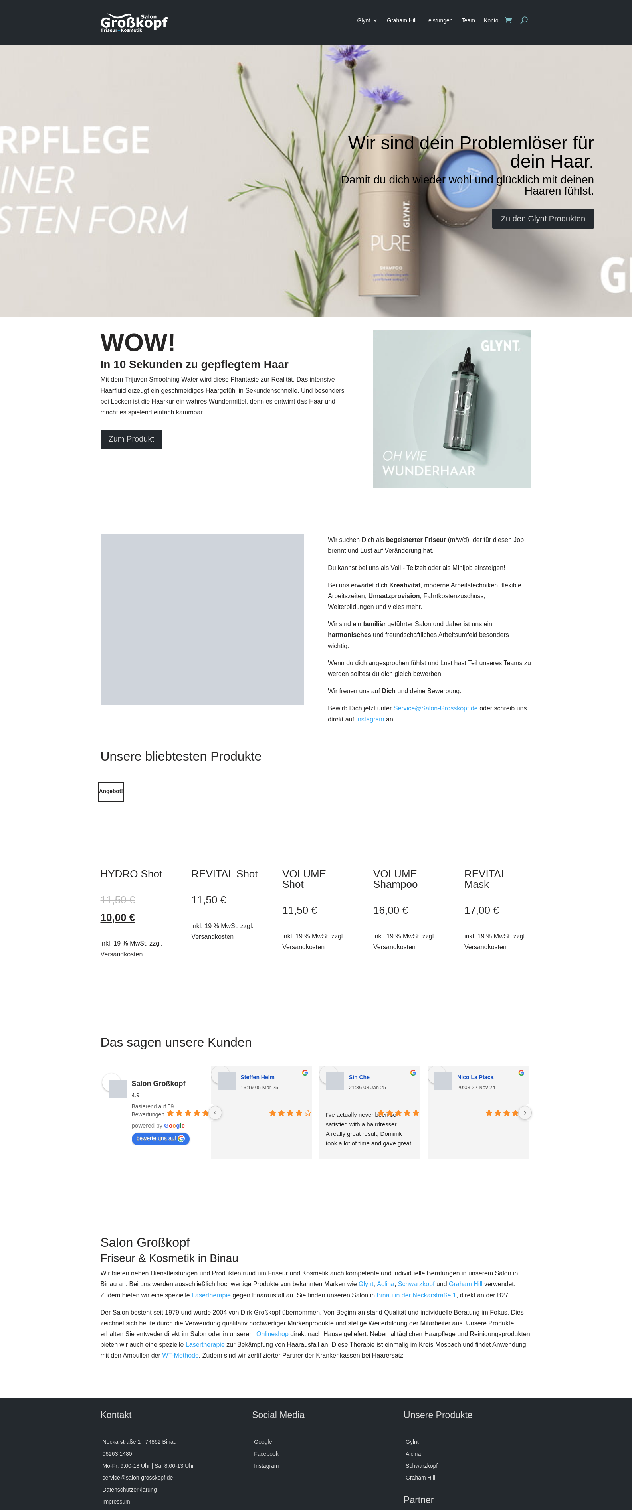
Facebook (266, 1399)
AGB (109, 1494)
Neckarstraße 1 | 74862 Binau (140, 1387)
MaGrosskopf (423, 1487)
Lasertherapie (211, 1239)
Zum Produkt (131, 438)
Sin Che (359, 1021)
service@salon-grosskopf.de (138, 1422)
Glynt (363, 20)
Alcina (413, 1399)
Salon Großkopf (159, 1028)
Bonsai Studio (423, 1470)
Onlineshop (272, 1278)
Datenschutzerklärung (130, 1434)
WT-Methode (180, 1300)
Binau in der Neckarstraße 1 (416, 1239)
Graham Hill (401, 20)
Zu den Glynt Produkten (543, 218)
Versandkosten (122, 898)
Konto (491, 20)
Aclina (385, 1228)
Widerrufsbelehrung (127, 1470)
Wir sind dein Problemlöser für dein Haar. (471, 152)
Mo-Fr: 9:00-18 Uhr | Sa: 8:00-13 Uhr (148, 1410)
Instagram (370, 719)
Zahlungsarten (121, 1482)
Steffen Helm (258, 1021)
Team (468, 20)
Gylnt (412, 1387)
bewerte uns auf (161, 1083)
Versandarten (119, 1458)
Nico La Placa (475, 1021)
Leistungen (439, 20)
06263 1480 (117, 1399)
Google (263, 1387)
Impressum (116, 1446)
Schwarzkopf (416, 1228)
